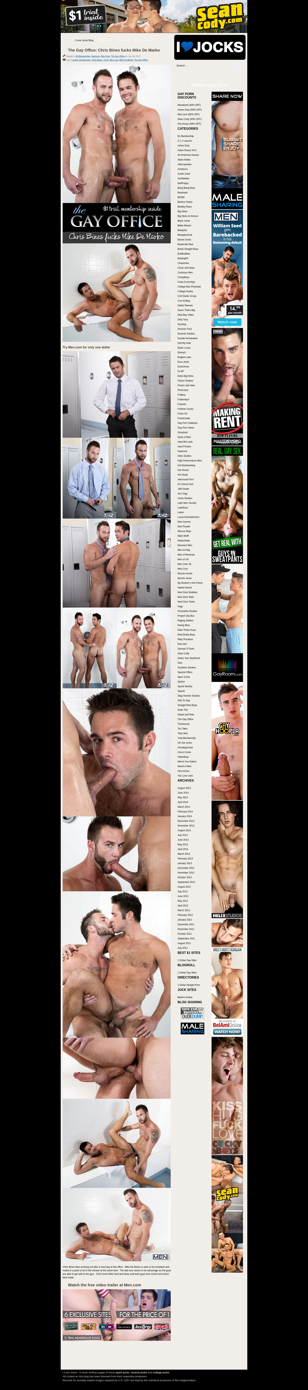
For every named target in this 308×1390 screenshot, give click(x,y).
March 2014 (184, 807)
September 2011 (186, 938)
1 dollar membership (81, 60)
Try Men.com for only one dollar (86, 347)
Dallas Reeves (185, 305)
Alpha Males (184, 159)
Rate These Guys (187, 630)
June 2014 (183, 792)
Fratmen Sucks (185, 409)
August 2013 (184, 830)
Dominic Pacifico (186, 333)
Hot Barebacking (186, 465)
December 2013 (186, 821)
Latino (181, 512)
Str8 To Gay (184, 700)
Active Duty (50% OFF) (190, 109)
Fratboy (182, 394)
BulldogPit (183, 258)
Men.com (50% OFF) (189, 114)
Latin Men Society (187, 503)
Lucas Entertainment (188, 517)
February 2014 (185, 811)
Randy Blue (184, 625)
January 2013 (185, 863)
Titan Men (183, 733)
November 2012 (186, 872)
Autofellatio (183, 178)
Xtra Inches (184, 771)
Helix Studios (184, 456)
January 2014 (185, 816)
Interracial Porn (185, 479)
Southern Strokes (187, 667)
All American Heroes (188, 155)
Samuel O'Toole (186, 648)
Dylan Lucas (184, 347)
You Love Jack (185, 775)
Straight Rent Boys (187, 705)
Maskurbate (184, 540)
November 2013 (186, 825)
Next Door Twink (186, 601)
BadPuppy (183, 183)
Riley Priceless (185, 639)
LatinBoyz (183, 507)
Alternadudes (185, 164)
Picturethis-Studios (187, 611)
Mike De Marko (126, 60)
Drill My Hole (184, 343)
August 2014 (184, 788)
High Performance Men (190, 460)
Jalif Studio (183, 488)
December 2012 (186, 868)
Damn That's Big (186, 310)
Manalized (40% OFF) (189, 105)
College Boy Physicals (189, 286)
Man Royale (184, 526)
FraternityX (183, 399)
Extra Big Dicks (185, 376)
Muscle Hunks (185, 573)
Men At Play (184, 550)
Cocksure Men (185, 272)
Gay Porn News (186, 427)
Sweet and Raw (186, 714)
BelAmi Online (185, 202)
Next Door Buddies (187, 592)
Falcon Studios (185, 380)
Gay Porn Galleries (187, 423)
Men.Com (105, 56)
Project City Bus (186, 615)
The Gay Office (118, 56)
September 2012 (186, 882)
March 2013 (184, 854)
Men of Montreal (186, 554)
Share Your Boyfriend (189, 658)
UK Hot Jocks (185, 742)
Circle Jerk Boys (186, 267)
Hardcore (95, 56)
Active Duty (184, 145)
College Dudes (185, 291)
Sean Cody (183, 653)
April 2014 (183, 802)
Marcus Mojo (184, 531)
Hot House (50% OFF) (189, 123)
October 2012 (185, 877)
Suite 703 (183, 710)
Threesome (184, 724)
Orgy (180, 606)
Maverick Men (185, 545)
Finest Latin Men (186, 385)
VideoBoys (183, 757)
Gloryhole (183, 432)
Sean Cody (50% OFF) (190, 119)
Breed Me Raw (185, 244)
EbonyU (182, 352)
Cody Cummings (186, 282)
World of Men (185, 766)
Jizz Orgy (182, 493)
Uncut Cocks (184, 752)
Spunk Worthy (185, 686)
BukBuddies (184, 253)
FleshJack (183, 390)
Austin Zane (184, 173)
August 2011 (184, 943)
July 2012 (183, 891)
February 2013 (185, 858)
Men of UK (183, 559)
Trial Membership (187, 738)
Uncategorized (185, 747)
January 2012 (185, 919)
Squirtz (181, 691)
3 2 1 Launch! (185, 141)
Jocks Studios (185, 498)
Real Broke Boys (186, 634)
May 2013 (183, 844)
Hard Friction (184, 446)
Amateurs (183, 169)
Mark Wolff (183, 536)
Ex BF (181, 371)
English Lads (184, 357)
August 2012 (184, 886)
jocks (106, 60)
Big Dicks (182, 211)
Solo (180, 662)
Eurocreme (183, 366)
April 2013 (183, 849)
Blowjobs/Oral (185, 235)
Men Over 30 (184, 564)
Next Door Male (186, 597)
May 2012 (183, 901)
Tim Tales (183, 728)
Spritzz (181, 681)
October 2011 (185, 933)
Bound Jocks (184, 239)
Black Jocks (184, 220)
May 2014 (183, 797)
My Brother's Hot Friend (190, 583)
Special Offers (185, 672)
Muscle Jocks (185, 578)
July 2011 (183, 948)
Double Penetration (188, 338)
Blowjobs (182, 230)
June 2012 (183, 896)
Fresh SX (182, 413)
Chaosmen (183, 263)
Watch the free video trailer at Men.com (104, 1285)
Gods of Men (184, 437)
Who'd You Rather (187, 761)
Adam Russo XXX (187, 150)
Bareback (183, 192)
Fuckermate (184, 418)
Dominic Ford (185, 329)
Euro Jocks (183, 362)
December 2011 (186, 924)
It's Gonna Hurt (185, 484)
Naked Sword (185, 587)
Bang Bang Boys (186, 188)
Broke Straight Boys (188, 249)
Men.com (114, 60)
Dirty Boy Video (186, 315)
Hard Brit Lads (185, 441)
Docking (182, 324)
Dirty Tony (183, 319)
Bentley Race (185, 206)
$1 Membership (83, 56)
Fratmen (182, 404)
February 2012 (185, 915)
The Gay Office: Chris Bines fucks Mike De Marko (114, 50)
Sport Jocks (184, 677)
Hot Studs (183, 474)
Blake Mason (184, 225)
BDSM (181, 197)
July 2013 (183, 835)
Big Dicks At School (188, 216)
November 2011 (186, 929)
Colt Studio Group (187, 296)
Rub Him (182, 644)
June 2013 (183, 839)
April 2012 (183, 905)
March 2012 (184, 910)
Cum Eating (184, 300)
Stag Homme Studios (189, 695)
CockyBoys (183, 277)
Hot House (183, 470)
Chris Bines (97, 60)
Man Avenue (184, 521)
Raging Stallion (185, 620)
